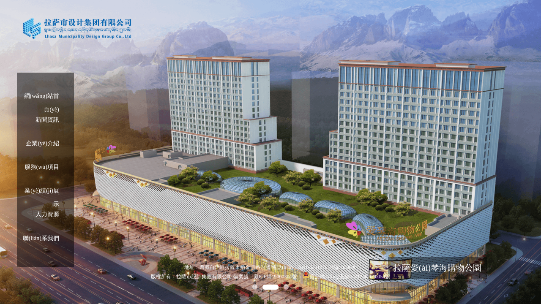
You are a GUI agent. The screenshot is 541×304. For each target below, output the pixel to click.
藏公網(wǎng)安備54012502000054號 (350, 277)
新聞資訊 (47, 120)
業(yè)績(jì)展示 (42, 192)
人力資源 (47, 214)
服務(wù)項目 (42, 167)
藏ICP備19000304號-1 (277, 277)
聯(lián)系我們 (41, 238)
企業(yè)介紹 (42, 143)
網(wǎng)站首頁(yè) (41, 98)
